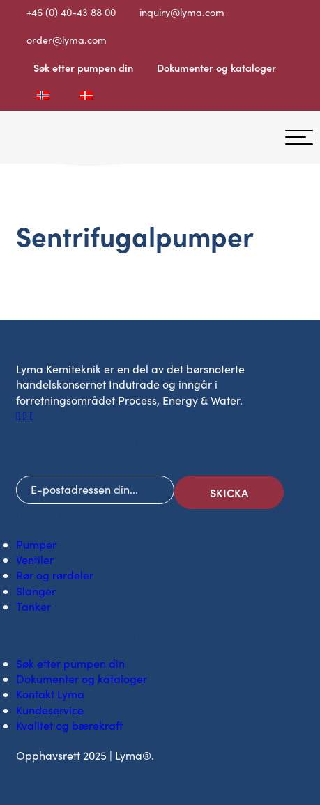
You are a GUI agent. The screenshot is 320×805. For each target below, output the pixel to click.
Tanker (33, 606)
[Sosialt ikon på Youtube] (32, 415)
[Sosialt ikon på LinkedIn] (26, 415)
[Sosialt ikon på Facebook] (19, 415)
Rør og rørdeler (54, 575)
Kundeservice (50, 710)
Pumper (36, 544)
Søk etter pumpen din (83, 68)
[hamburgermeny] (299, 137)
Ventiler (35, 559)
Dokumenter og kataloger (216, 68)
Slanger (36, 591)
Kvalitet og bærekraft (69, 725)
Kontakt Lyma (50, 694)
